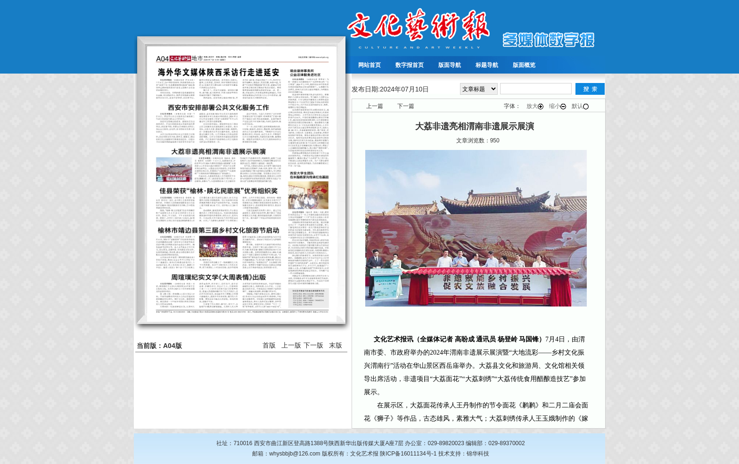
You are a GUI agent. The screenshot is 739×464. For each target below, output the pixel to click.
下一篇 (405, 106)
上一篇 (374, 106)
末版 (335, 345)
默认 (580, 106)
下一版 (313, 345)
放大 (534, 106)
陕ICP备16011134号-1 (408, 453)
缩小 (557, 106)
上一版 (291, 345)
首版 (269, 345)
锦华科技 (478, 453)
